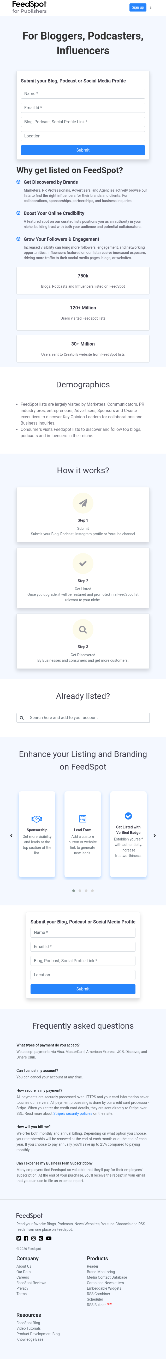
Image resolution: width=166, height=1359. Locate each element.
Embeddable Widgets (104, 1288)
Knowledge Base (29, 1339)
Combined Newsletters (105, 1283)
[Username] (88, 718)
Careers (22, 1277)
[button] (150, 7)
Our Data (23, 1272)
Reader (92, 1266)
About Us (23, 1266)
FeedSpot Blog (28, 1323)
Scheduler (95, 1299)
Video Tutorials (28, 1328)
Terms (21, 1294)
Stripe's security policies (72, 1113)
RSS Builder (99, 1305)
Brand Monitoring (101, 1272)
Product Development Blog (38, 1334)
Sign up (138, 7)
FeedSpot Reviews (31, 1283)
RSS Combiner (98, 1294)
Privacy (22, 1288)
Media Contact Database (107, 1277)
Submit (83, 150)
